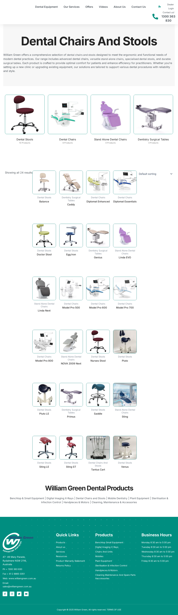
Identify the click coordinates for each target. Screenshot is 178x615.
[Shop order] (155, 173)
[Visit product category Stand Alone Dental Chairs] (110, 120)
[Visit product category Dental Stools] (25, 120)
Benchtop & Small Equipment (25, 500)
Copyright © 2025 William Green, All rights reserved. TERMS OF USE (89, 609)
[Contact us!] (155, 16)
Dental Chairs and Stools (91, 500)
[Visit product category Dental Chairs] (68, 120)
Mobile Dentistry (119, 500)
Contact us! (168, 12)
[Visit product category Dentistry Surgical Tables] (153, 120)
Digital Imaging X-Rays (59, 500)
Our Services (72, 6)
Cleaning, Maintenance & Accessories (115, 503)
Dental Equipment (46, 6)
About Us (120, 6)
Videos (103, 6)
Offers (89, 6)
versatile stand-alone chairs (107, 58)
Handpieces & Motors (76, 503)
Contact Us (138, 6)
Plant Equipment (142, 500)
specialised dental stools (141, 58)
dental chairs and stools (82, 54)
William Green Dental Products (89, 489)
